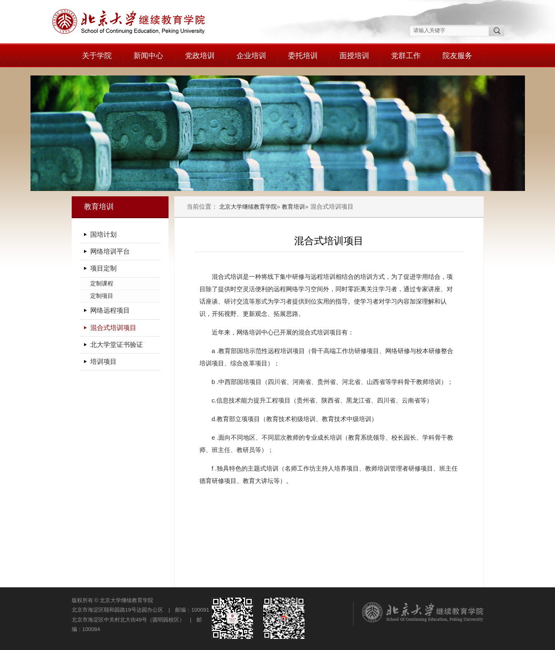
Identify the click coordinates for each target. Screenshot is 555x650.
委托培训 (303, 56)
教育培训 (293, 206)
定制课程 (101, 283)
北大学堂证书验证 (116, 344)
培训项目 (103, 361)
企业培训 (251, 56)
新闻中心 (148, 56)
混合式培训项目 (113, 327)
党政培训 (200, 56)
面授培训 (354, 56)
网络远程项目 (110, 310)
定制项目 (101, 295)
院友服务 (457, 56)
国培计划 (103, 234)
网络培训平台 (110, 251)
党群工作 (406, 56)
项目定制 (103, 268)
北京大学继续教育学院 (248, 206)
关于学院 (97, 56)
